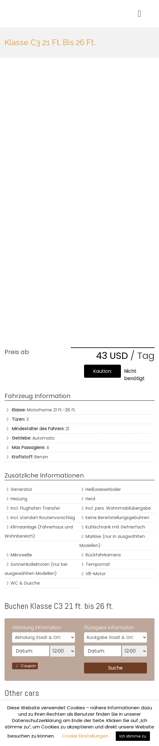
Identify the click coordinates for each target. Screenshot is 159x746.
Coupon (25, 665)
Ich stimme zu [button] (132, 736)
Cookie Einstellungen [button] (85, 736)
